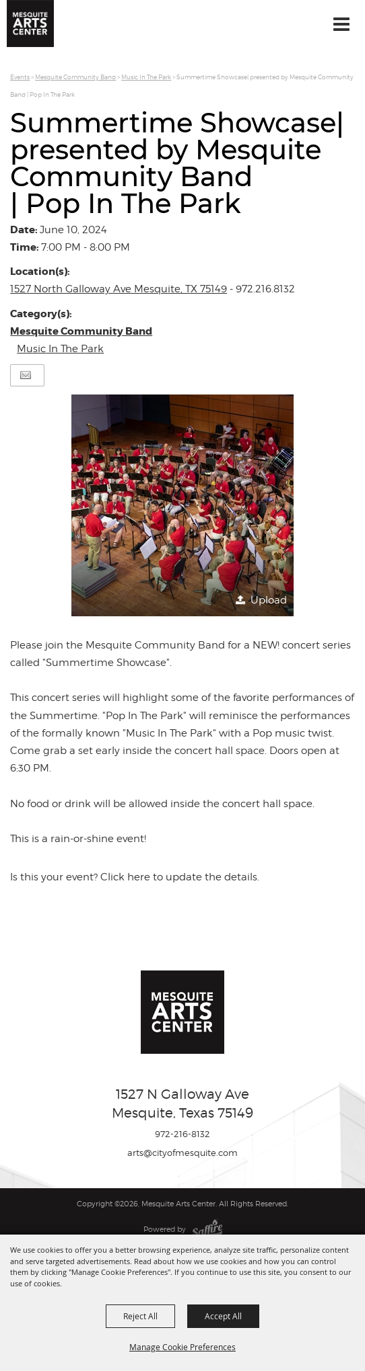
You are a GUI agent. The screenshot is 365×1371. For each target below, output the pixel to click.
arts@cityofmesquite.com (182, 1152)
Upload (269, 600)
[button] (182, 505)
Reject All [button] (140, 1316)
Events (20, 77)
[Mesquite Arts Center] (30, 23)
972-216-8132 (182, 1133)
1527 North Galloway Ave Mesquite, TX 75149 (118, 289)
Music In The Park (146, 77)
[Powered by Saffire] (207, 1229)
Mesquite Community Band (75, 77)
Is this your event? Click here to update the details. (134, 877)
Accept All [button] (223, 1316)
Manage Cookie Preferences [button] (182, 1346)
